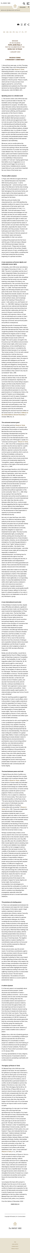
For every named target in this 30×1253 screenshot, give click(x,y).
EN (7, 32)
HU (17, 32)
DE (4, 32)
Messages (4, 10)
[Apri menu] (27, 3)
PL (23, 32)
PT (26, 32)
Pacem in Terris (19, 69)
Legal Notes (15, 1244)
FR (13, 32)
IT (20, 32)
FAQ (15, 1242)
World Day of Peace (13, 10)
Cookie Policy (15, 1246)
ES (10, 32)
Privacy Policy (15, 1248)
